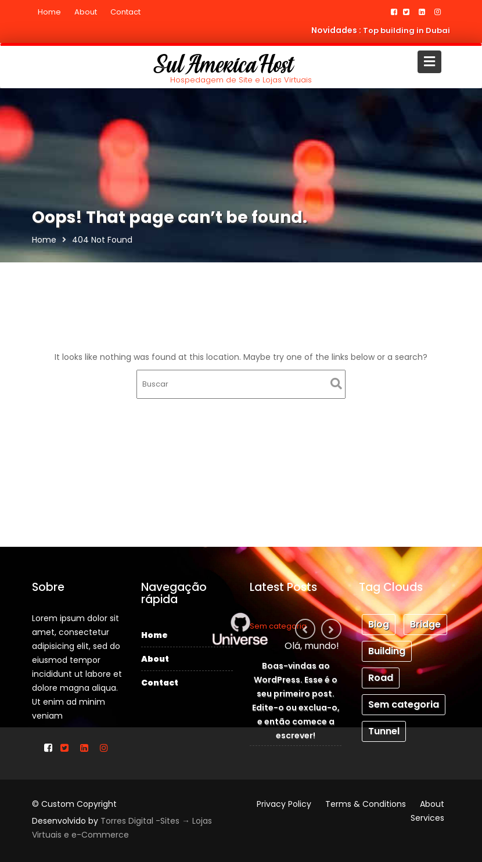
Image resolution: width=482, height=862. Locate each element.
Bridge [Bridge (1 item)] (423, 626)
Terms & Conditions (365, 804)
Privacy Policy (284, 804)
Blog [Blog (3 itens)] (380, 626)
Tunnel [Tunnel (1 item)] (385, 726)
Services (427, 818)
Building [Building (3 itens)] (388, 651)
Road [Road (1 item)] (382, 676)
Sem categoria (280, 631)
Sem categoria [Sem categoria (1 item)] (404, 701)
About (85, 11)
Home (49, 11)
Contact (125, 11)
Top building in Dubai (406, 30)
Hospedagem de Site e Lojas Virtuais (241, 79)
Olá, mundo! (309, 648)
